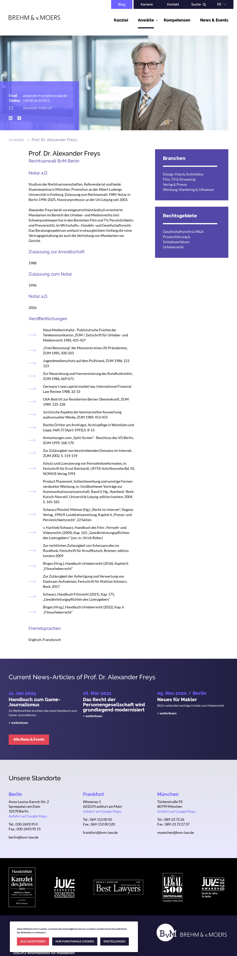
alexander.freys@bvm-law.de (45, 95)
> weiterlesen (18, 722)
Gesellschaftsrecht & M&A (183, 231)
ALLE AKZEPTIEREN (33, 941)
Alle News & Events (28, 739)
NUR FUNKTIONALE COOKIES (75, 941)
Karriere (147, 4)
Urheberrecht (173, 247)
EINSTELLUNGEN (114, 941)
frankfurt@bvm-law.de (100, 832)
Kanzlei (121, 20)
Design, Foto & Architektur (183, 174)
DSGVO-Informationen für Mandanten (44, 953)
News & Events (214, 20)
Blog (121, 4)
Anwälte (146, 20)
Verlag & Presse (175, 184)
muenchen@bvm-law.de (175, 832)
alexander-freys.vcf (37, 108)
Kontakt (173, 4)
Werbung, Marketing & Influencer (188, 189)
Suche (196, 4)
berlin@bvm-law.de (23, 837)
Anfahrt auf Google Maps (28, 816)
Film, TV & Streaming (179, 179)
